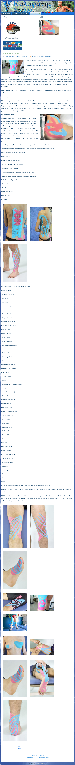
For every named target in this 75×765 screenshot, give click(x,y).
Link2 (37, 755)
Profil (15, 13)
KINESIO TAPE (11, 53)
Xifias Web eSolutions (40, 763)
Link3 (42, 755)
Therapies (24, 13)
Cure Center (35, 13)
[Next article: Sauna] (19, 748)
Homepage (6, 13)
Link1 (33, 755)
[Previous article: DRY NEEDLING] (19, 746)
